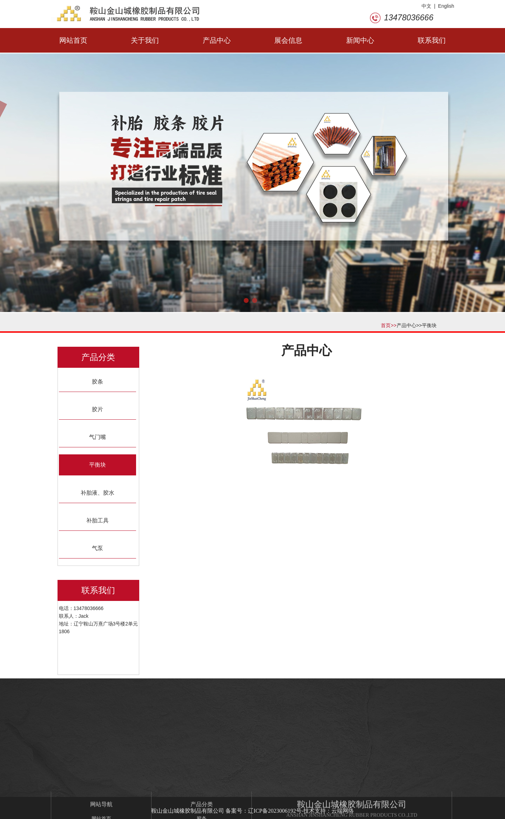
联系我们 (432, 40)
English (446, 8)
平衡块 (429, 325)
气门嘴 (97, 437)
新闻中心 (360, 40)
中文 (426, 8)
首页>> (388, 325)
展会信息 (288, 40)
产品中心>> (409, 325)
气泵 (97, 548)
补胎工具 (97, 520)
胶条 (97, 382)
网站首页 (73, 40)
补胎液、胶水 (97, 493)
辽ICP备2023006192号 (275, 811)
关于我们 (145, 40)
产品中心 (217, 40)
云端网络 (342, 811)
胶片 (97, 409)
